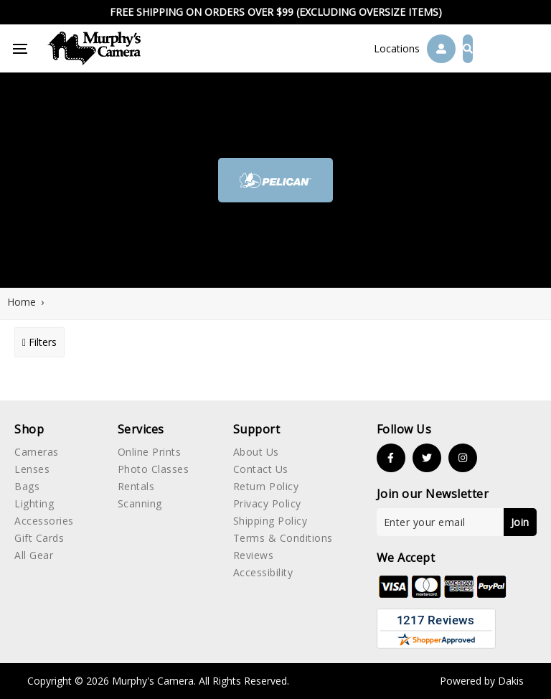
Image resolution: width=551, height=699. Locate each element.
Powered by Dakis (482, 681)
